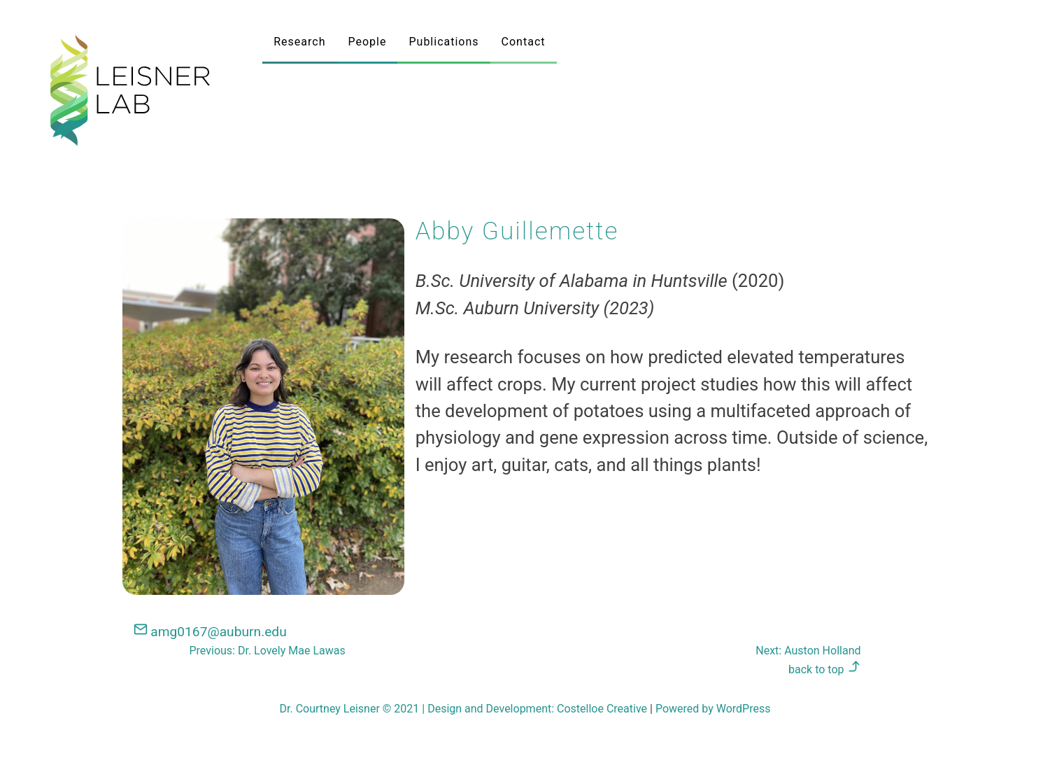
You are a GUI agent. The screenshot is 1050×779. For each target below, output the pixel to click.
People (367, 41)
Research (299, 41)
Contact (524, 41)
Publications (443, 41)
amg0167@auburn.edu (210, 632)
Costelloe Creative (602, 708)
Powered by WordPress (713, 708)
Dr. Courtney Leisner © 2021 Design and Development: (419, 708)
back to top (824, 669)
